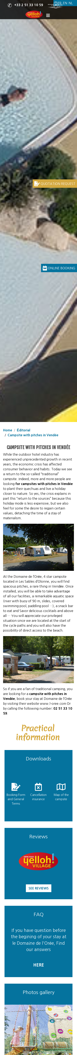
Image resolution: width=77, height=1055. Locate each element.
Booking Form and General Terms (16, 799)
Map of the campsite (61, 797)
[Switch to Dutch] (70, 3)
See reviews (39, 888)
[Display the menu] (48, 15)
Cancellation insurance (38, 797)
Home (7, 430)
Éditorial (23, 430)
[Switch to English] (64, 3)
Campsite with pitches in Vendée (33, 435)
